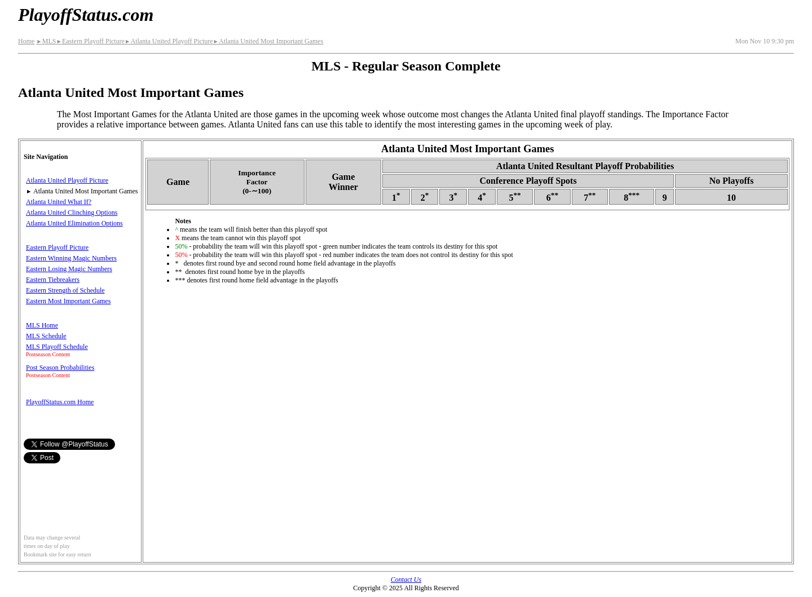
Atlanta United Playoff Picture (169, 41)
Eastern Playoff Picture (90, 41)
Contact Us (406, 579)
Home (26, 41)
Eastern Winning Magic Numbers (71, 258)
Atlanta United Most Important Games (268, 41)
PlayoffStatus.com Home (60, 402)
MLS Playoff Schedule (57, 347)
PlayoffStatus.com (85, 15)
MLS (46, 41)
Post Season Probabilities (60, 368)
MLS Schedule (46, 336)
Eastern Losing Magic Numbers (69, 269)
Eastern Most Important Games (68, 301)
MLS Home (42, 325)
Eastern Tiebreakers (53, 280)
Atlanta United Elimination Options (74, 223)
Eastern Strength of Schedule (65, 290)
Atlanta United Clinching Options (71, 212)
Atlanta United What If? (58, 202)
